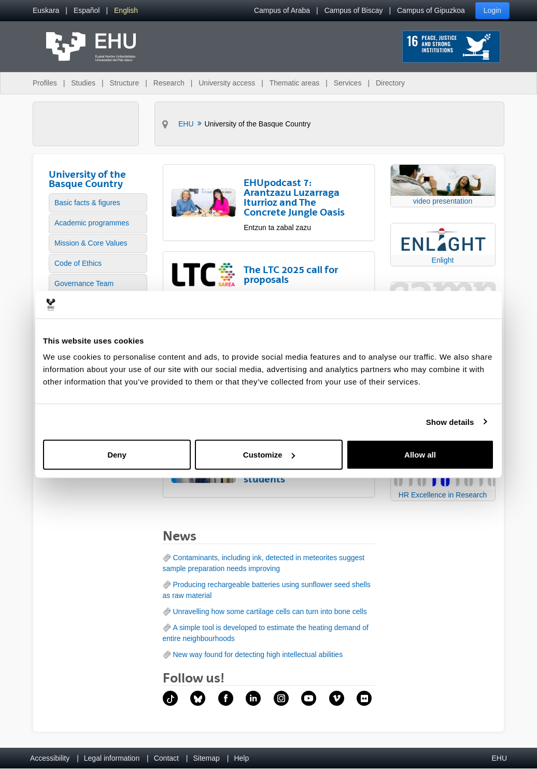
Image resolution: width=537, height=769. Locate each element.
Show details (450, 421)
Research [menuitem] (169, 83)
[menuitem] (45, 10)
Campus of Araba (282, 10)
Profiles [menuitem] (45, 83)
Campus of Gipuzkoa (431, 10)
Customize (269, 454)
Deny (116, 454)
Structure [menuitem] (124, 83)
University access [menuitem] (227, 83)
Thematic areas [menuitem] (294, 83)
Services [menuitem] (348, 83)
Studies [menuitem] (83, 83)
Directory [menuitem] (390, 83)
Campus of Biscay (353, 10)
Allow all (420, 454)
